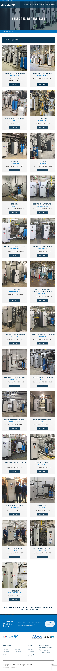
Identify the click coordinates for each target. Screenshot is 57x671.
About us (48, 4)
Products (26, 4)
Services (37, 4)
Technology (31, 4)
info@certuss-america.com (8, 0)
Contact (53, 4)
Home (4, 31)
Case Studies (42, 4)
